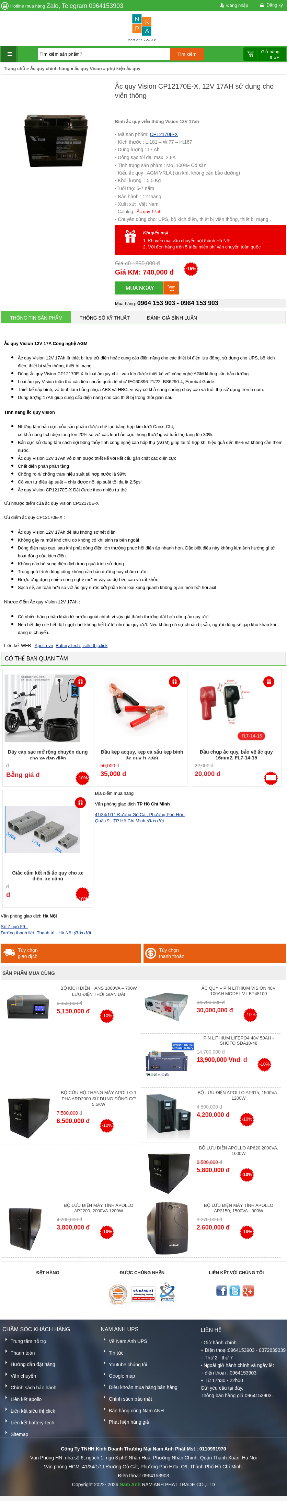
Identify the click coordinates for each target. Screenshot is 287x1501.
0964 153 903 (156, 303)
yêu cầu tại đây (226, 1388)
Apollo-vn (44, 645)
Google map (118, 1375)
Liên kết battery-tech (28, 1421)
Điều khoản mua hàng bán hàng (139, 1386)
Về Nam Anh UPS (124, 1340)
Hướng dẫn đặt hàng (28, 1363)
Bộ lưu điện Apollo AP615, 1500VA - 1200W (239, 1095)
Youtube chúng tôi (124, 1363)
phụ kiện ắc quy (123, 68)
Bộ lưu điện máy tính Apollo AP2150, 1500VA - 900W (238, 1208)
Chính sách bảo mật (126, 1398)
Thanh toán (18, 1352)
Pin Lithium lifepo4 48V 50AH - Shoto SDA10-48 (238, 1040)
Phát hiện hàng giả (125, 1421)
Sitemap (15, 1433)
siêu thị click (94, 645)
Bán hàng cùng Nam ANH (132, 1409)
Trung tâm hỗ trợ (24, 1340)
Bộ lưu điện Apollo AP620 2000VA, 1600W (238, 1150)
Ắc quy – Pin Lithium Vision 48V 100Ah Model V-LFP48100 (238, 991)
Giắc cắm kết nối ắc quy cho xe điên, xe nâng (47, 875)
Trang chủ (14, 68)
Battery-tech (68, 645)
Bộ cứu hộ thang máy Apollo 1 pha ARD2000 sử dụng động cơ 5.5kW (98, 1098)
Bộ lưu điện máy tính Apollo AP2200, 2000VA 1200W (98, 1208)
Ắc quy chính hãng (50, 68)
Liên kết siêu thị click (28, 1410)
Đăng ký (271, 5)
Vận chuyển (19, 1375)
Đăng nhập (233, 5)
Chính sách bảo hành (29, 1386)
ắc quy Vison (88, 68)
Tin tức (112, 1352)
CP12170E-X (164, 134)
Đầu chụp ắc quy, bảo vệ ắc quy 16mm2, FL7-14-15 (236, 754)
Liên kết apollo (22, 1398)
